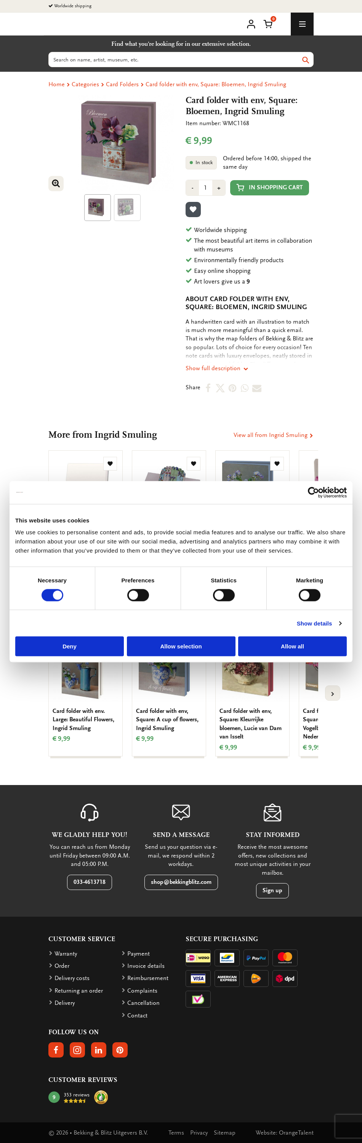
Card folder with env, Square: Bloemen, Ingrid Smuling (216, 84)
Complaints (142, 990)
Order (61, 965)
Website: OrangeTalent (285, 1132)
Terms (176, 1132)
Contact (137, 1015)
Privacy (199, 1132)
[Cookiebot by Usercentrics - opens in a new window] (313, 492)
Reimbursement (147, 978)
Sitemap (224, 1132)
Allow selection (181, 646)
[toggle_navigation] (302, 24)
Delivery (64, 1003)
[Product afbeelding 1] (97, 207)
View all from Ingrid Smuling (274, 435)
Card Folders (122, 84)
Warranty (65, 953)
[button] (267, 23)
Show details (314, 623)
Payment (138, 953)
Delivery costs (72, 978)
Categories (85, 84)
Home (56, 84)
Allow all (292, 646)
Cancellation (143, 1003)
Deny (69, 646)
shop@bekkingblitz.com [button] (181, 882)
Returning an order (78, 990)
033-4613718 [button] (90, 882)
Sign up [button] (272, 890)
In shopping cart (269, 188)
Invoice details (146, 965)
